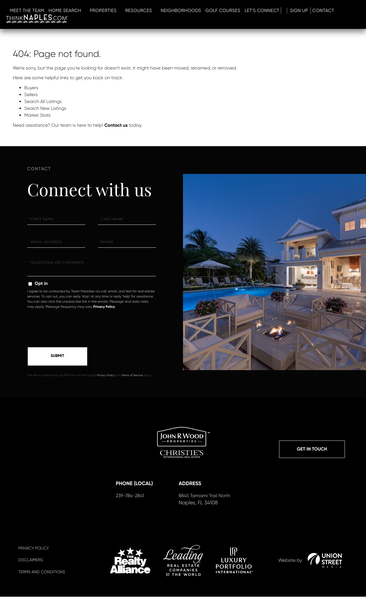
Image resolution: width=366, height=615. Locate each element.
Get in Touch (312, 452)
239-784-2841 (128, 513)
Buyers (31, 87)
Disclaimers (30, 578)
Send (57, 357)
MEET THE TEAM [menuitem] (106, 12)
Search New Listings (45, 108)
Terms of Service (132, 377)
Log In (17, 20)
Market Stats (37, 115)
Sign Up (40, 20)
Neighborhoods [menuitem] (260, 12)
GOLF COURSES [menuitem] (302, 12)
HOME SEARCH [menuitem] (144, 12)
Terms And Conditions (41, 590)
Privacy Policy (104, 307)
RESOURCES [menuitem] (218, 12)
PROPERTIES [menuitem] (182, 12)
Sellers (31, 94)
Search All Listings (43, 101)
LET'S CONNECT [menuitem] (341, 12)
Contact (67, 20)
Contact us (116, 125)
